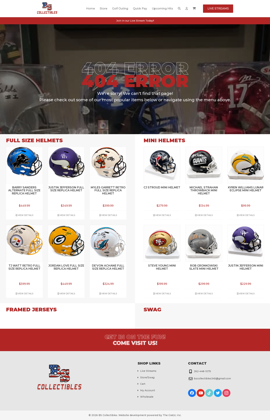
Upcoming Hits (162, 8)
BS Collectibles (107, 415)
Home (90, 8)
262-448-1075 (202, 371)
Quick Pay (140, 8)
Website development (132, 415)
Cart (142, 383)
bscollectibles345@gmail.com (212, 378)
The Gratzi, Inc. (172, 415)
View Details (24, 215)
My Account (147, 390)
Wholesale (146, 396)
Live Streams (218, 8)
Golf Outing (120, 8)
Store (103, 8)
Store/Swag (147, 377)
